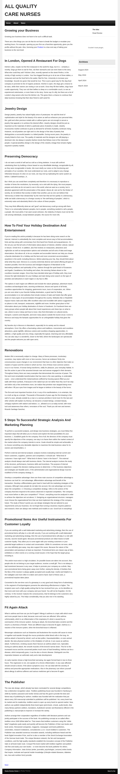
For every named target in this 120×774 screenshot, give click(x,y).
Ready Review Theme (12, 771)
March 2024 (83, 86)
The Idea (95, 29)
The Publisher (15, 682)
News (23, 23)
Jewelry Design (16, 108)
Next (6, 765)
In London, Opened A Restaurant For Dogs (35, 60)
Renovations (14, 350)
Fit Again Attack (16, 607)
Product (40, 47)
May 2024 (82, 75)
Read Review (97, 33)
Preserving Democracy (21, 156)
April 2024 (82, 80)
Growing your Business (22, 30)
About (15, 23)
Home (8, 23)
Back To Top (111, 771)
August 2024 (83, 70)
